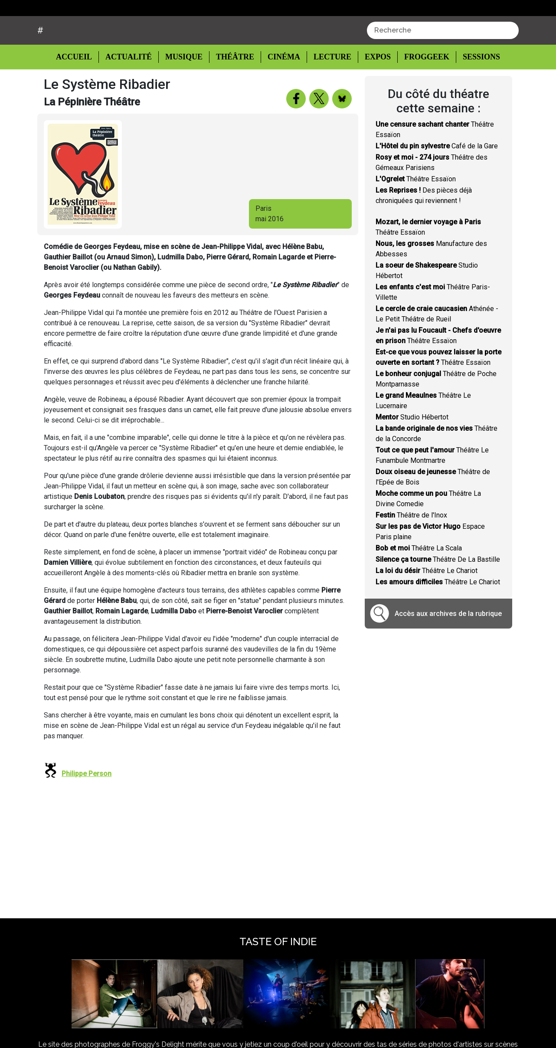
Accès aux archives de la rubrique (448, 646)
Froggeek (421, 89)
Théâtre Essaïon (416, 212)
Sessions (476, 89)
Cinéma (281, 89)
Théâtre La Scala (419, 581)
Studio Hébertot (412, 450)
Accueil (80, 89)
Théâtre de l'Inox (411, 548)
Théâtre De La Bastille (438, 592)
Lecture (328, 89)
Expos (373, 89)
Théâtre (234, 89)
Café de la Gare (437, 179)
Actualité (130, 89)
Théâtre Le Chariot (427, 603)
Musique (184, 89)
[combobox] (442, 63)
